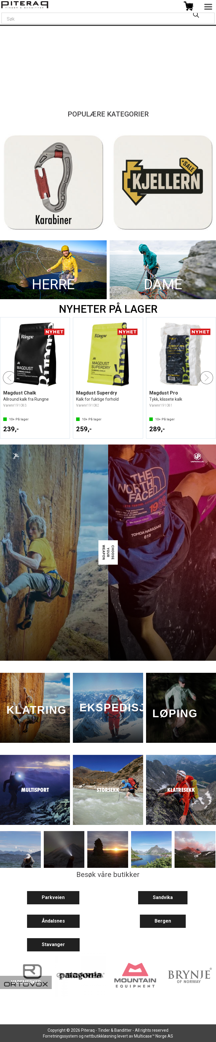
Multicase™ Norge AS (153, 1036)
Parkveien (53, 897)
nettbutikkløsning (100, 1036)
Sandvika (163, 897)
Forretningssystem (60, 1036)
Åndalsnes (53, 921)
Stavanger (53, 944)
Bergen (163, 921)
